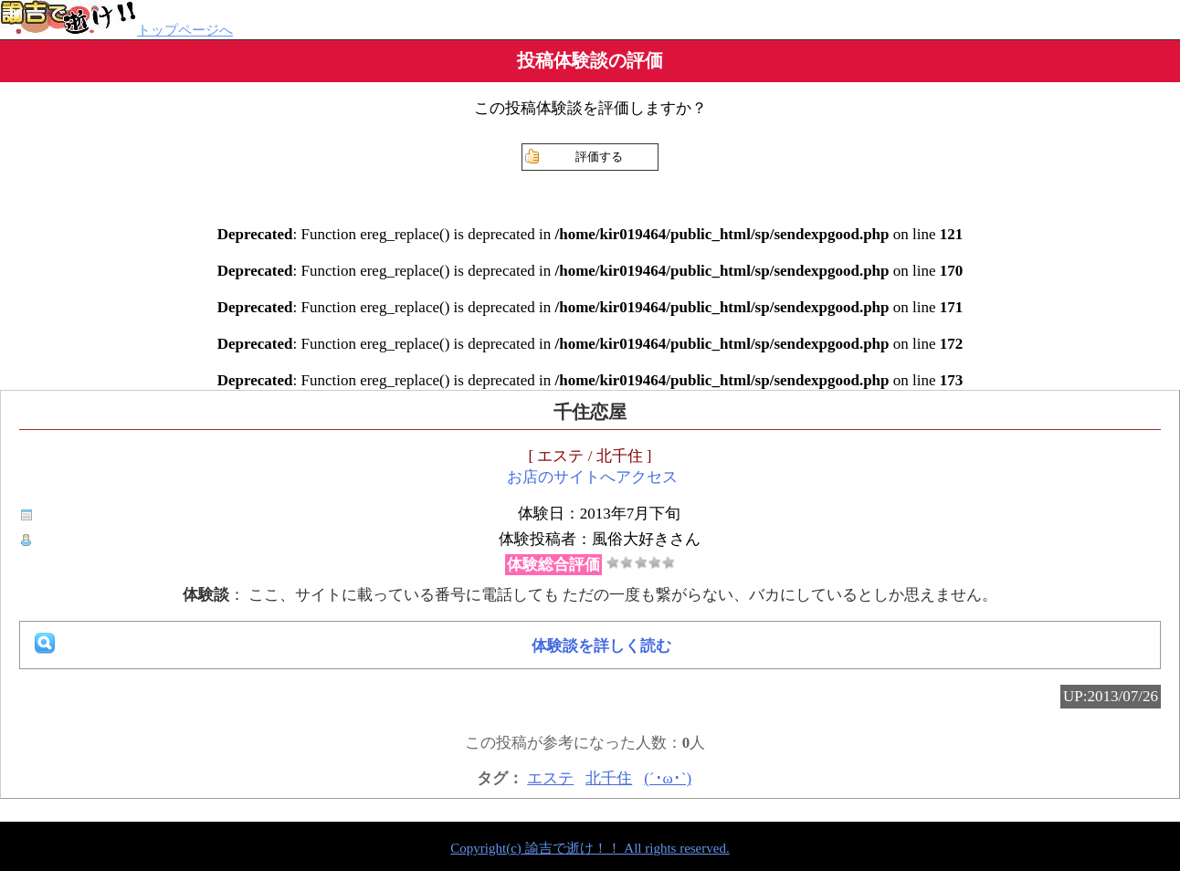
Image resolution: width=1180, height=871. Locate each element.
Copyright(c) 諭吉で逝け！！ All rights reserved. (589, 848)
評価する (599, 156)
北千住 (608, 778)
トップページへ (116, 30)
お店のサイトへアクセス (592, 477)
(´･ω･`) (667, 778)
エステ (550, 778)
